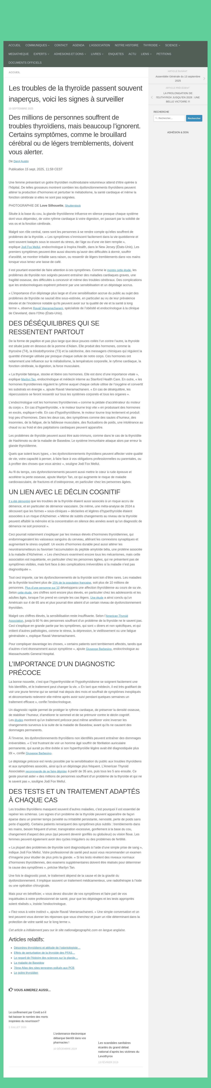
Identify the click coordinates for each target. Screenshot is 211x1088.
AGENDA (78, 45)
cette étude (31, 592)
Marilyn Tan (29, 379)
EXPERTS (40, 54)
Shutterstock (73, 205)
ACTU (132, 54)
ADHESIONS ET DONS (69, 54)
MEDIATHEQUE (19, 54)
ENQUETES (116, 54)
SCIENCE (171, 45)
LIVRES (96, 54)
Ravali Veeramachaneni (49, 308)
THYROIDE (150, 45)
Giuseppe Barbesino (100, 649)
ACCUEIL (15, 45)
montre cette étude (120, 270)
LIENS (145, 54)
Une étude (106, 597)
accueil (15, 72)
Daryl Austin (22, 161)
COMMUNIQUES (36, 45)
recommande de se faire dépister (48, 771)
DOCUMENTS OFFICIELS (25, 62)
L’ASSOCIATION (99, 45)
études (19, 720)
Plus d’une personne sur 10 (44, 587)
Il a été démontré (20, 501)
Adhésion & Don (178, 132)
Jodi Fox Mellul (31, 247)
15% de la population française (73, 582)
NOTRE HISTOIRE (126, 45)
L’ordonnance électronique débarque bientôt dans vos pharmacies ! (70, 1038)
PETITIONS (164, 54)
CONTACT (61, 45)
